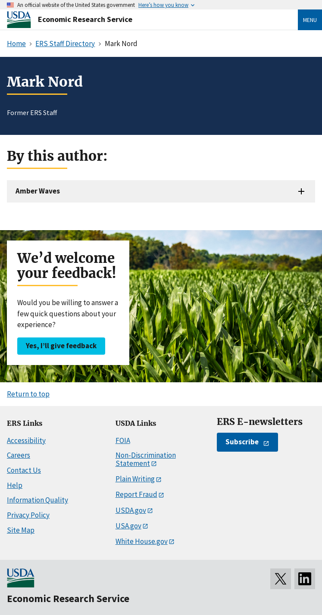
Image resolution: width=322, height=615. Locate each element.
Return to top (28, 394)
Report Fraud (136, 494)
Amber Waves (38, 191)
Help (14, 485)
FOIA (123, 440)
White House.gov (142, 541)
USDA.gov (131, 510)
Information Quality (37, 500)
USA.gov (128, 526)
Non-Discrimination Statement (146, 459)
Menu (310, 20)
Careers (18, 455)
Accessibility (26, 440)
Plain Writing (135, 479)
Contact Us (24, 470)
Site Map (20, 530)
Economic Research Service (85, 19)
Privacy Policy (28, 515)
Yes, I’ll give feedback (61, 345)
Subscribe (242, 441)
